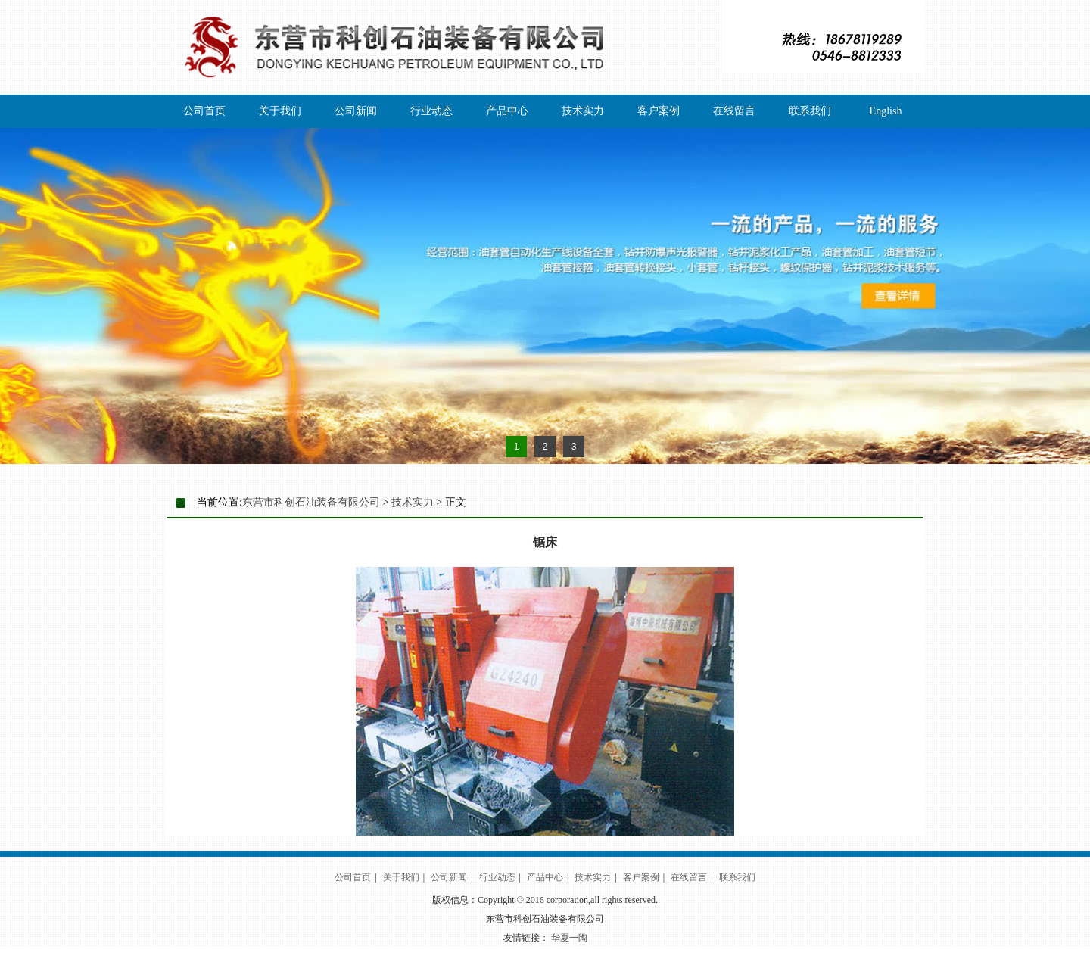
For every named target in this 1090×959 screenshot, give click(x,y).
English (886, 111)
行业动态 (431, 111)
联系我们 (810, 111)
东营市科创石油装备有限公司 (311, 502)
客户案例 (658, 111)
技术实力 (583, 111)
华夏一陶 (569, 938)
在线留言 (734, 111)
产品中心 (507, 111)
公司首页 (204, 111)
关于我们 (280, 111)
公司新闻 (356, 111)
